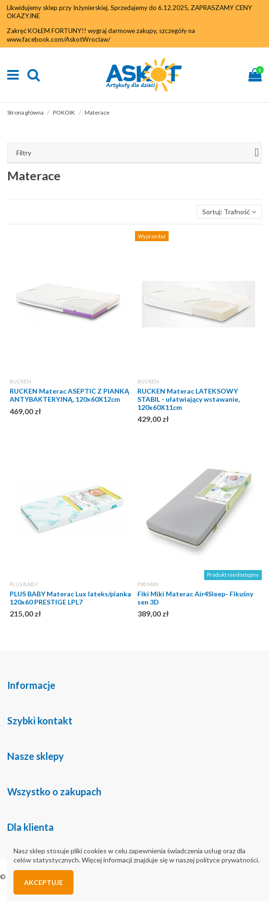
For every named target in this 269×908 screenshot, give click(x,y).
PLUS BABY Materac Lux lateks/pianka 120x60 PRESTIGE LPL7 (70, 598)
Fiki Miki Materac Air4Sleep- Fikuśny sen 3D (195, 598)
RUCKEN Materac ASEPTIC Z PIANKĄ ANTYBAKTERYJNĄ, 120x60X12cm (69, 395)
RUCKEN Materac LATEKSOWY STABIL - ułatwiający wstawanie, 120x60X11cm (188, 399)
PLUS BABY (24, 584)
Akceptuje (43, 882)
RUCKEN (20, 381)
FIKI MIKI (148, 584)
